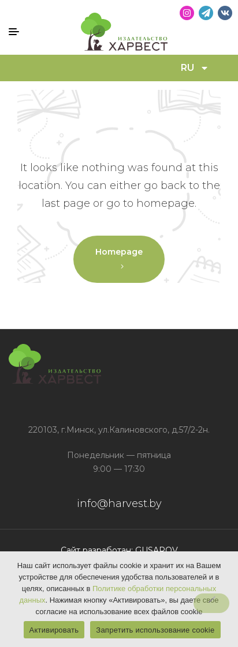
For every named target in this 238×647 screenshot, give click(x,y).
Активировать (54, 630)
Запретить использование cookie (155, 630)
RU (195, 68)
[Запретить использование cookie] (211, 603)
